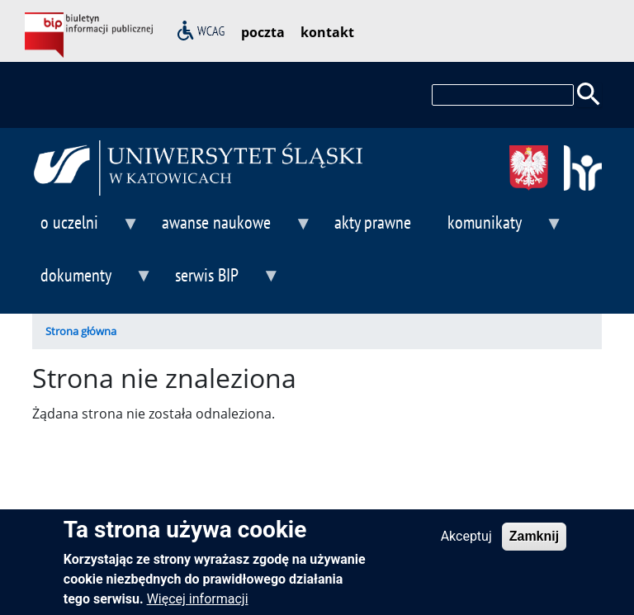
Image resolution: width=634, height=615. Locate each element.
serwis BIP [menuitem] (223, 282)
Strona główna (80, 331)
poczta (263, 32)
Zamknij (534, 544)
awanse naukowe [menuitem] (233, 229)
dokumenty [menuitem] (92, 282)
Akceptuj (466, 544)
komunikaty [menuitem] (501, 229)
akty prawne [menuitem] (372, 222)
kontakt (327, 32)
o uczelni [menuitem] (86, 229)
